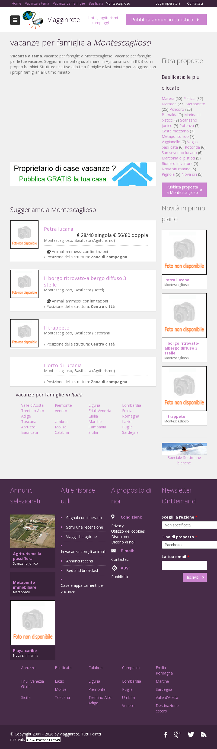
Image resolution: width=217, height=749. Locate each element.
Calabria (62, 432)
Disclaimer (120, 536)
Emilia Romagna (130, 413)
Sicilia (93, 432)
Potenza (186, 125)
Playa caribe (25, 650)
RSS (204, 734)
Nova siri (189, 174)
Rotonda (192, 147)
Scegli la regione (179, 517)
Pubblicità (119, 576)
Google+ (177, 734)
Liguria (94, 405)
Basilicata (29, 432)
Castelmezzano (175, 130)
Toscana (28, 421)
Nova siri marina (176, 168)
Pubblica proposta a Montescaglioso (182, 189)
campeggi (100, 22)
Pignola (168, 174)
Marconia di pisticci (178, 158)
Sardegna (130, 432)
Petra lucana (58, 229)
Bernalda (169, 114)
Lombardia (131, 405)
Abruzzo (28, 426)
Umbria (61, 421)
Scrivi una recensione (84, 527)
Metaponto (195, 103)
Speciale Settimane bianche (184, 456)
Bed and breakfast (82, 570)
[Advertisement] (83, 118)
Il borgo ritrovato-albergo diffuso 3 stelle (182, 348)
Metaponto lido (175, 136)
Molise (60, 426)
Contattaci (195, 3)
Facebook (165, 734)
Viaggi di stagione (81, 536)
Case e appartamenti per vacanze (82, 588)
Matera (168, 98)
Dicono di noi (123, 542)
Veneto (61, 410)
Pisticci (189, 98)
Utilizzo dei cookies (128, 531)
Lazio (127, 421)
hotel (92, 17)
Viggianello (171, 141)
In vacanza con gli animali (83, 551)
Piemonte (63, 405)
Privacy (117, 525)
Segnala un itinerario (84, 517)
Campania (97, 426)
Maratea (169, 103)
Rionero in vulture (177, 163)
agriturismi (109, 17)
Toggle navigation (15, 20)
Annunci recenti (79, 561)
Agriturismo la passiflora (27, 556)
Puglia (127, 426)
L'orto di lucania (63, 365)
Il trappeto (56, 327)
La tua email (175, 556)
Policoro (177, 109)
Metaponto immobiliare (24, 585)
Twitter (191, 734)
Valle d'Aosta (32, 405)
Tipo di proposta (179, 536)
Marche (95, 421)
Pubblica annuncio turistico (162, 19)
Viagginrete (64, 19)
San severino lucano (179, 152)
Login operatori (168, 3)
